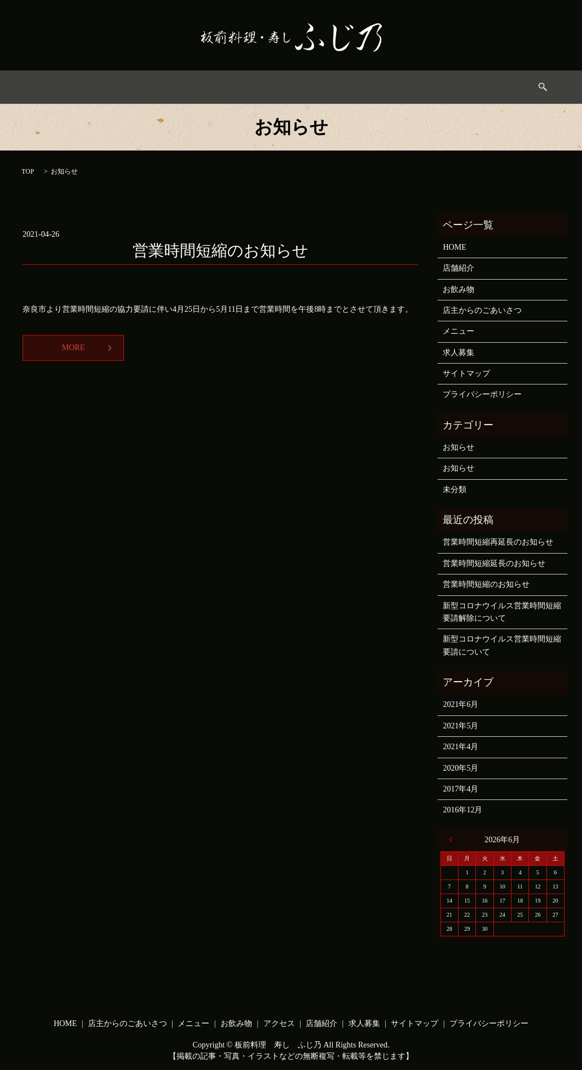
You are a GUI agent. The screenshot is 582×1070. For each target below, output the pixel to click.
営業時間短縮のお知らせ (220, 250)
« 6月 (454, 839)
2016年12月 (462, 810)
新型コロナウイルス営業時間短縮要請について (502, 645)
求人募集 (444, 87)
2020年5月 (460, 768)
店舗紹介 (458, 268)
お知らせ (458, 447)
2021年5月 (460, 726)
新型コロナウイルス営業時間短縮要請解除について (502, 612)
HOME (97, 87)
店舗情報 (393, 87)
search (487, 86)
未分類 (454, 489)
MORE (73, 347)
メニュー (242, 87)
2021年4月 (460, 746)
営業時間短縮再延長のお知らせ (498, 542)
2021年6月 (460, 704)
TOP (27, 171)
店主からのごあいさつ (168, 87)
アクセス (343, 87)
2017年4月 (460, 789)
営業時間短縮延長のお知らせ (494, 563)
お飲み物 (292, 87)
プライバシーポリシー (482, 394)
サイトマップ (466, 373)
